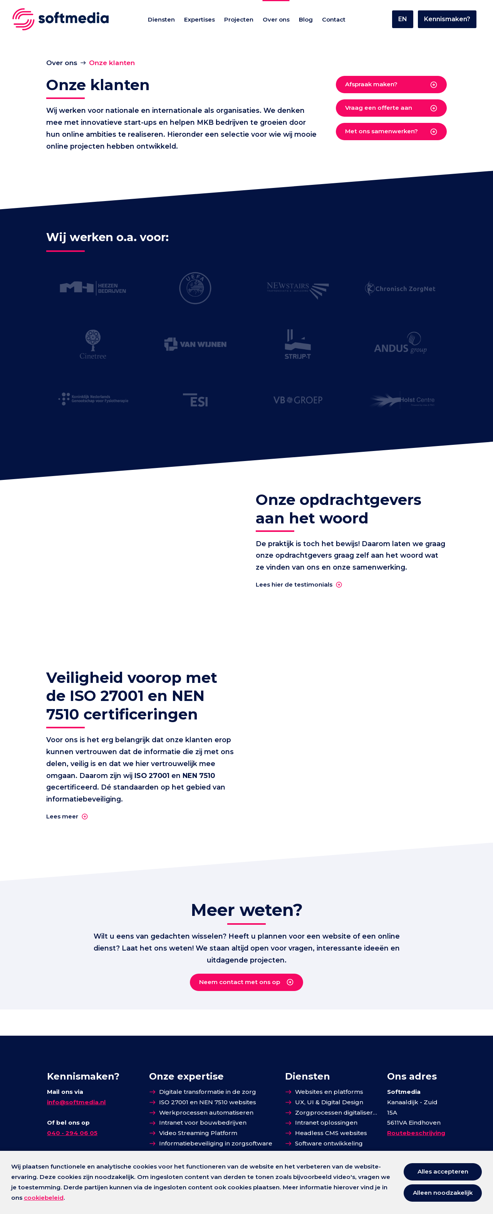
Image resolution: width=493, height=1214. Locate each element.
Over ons (61, 63)
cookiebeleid (44, 1197)
